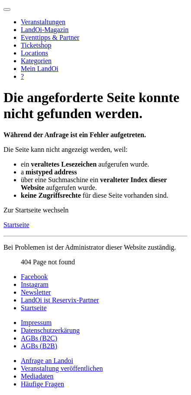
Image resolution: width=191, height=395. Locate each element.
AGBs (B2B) (39, 346)
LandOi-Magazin (44, 29)
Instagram (35, 284)
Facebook (34, 276)
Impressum (36, 322)
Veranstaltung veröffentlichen (62, 368)
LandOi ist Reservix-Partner (60, 300)
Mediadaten (37, 376)
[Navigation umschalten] (6, 9)
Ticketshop (36, 45)
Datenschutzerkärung (50, 330)
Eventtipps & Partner (50, 37)
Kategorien (36, 60)
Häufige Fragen (42, 384)
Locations (34, 53)
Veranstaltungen (43, 22)
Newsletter (36, 292)
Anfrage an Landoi (47, 360)
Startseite (16, 224)
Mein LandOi (39, 68)
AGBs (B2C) (39, 338)
